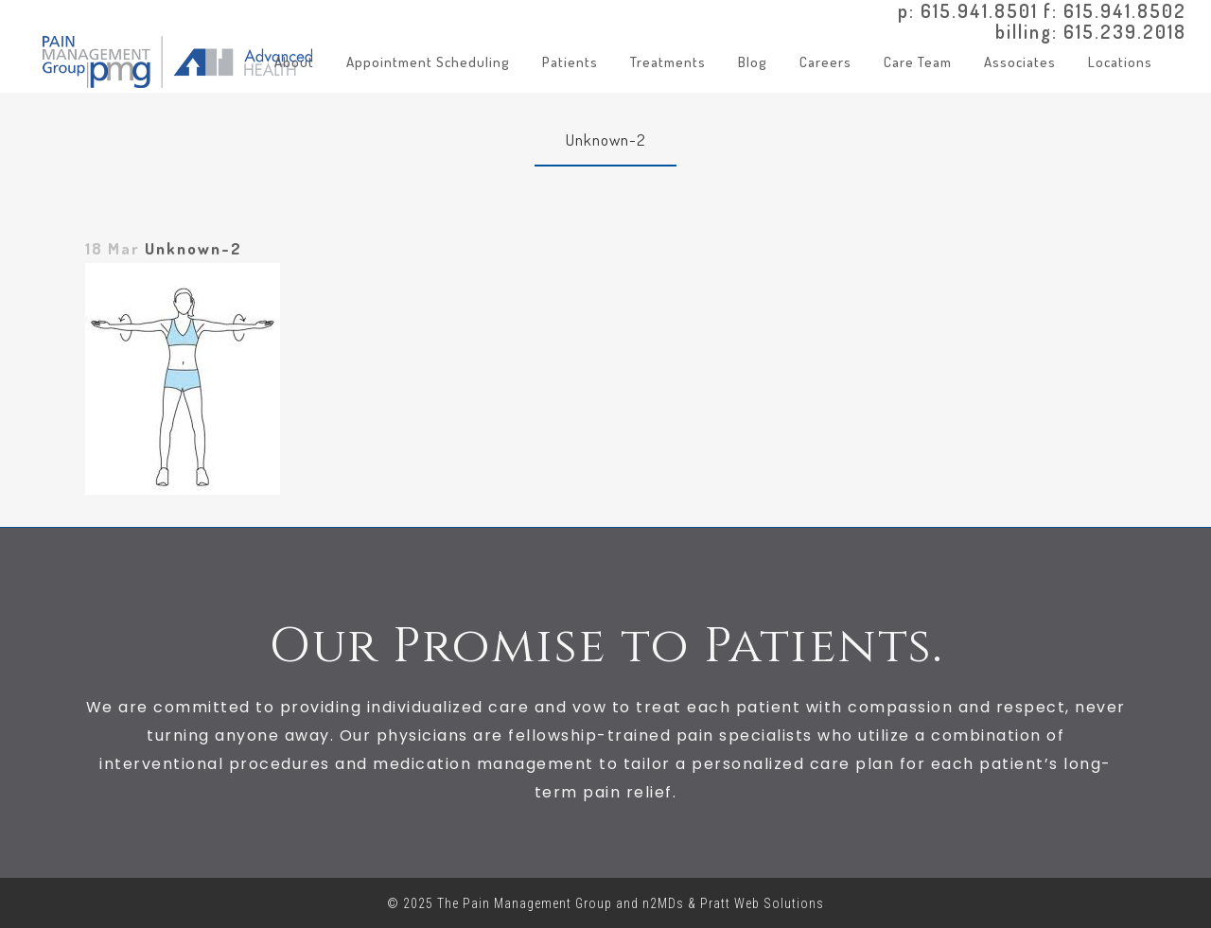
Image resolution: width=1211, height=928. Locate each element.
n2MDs (663, 903)
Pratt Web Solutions (762, 903)
